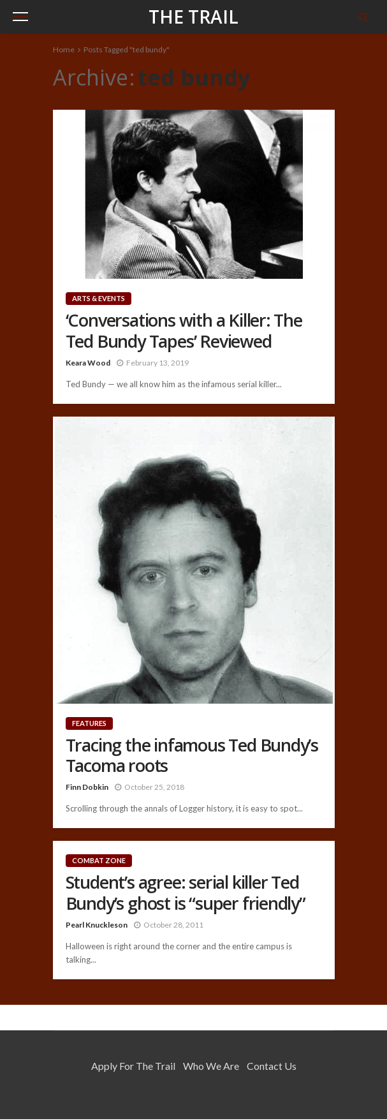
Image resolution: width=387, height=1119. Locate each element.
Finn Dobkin (87, 787)
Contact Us (271, 1066)
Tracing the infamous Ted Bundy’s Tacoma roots (192, 755)
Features (89, 723)
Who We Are (211, 1066)
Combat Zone (99, 860)
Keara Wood (88, 362)
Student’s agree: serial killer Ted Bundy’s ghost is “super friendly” (185, 893)
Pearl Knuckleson (97, 925)
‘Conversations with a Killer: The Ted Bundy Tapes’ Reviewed (184, 331)
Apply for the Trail (133, 1066)
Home (64, 49)
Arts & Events (98, 298)
